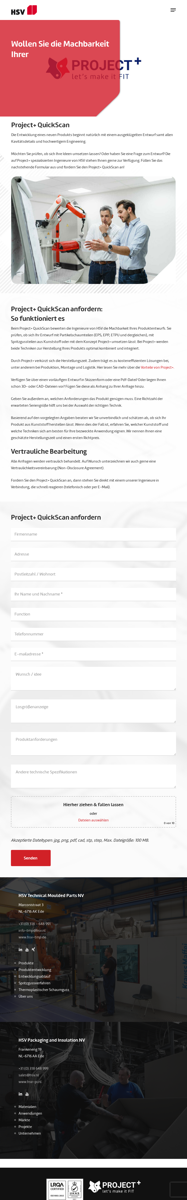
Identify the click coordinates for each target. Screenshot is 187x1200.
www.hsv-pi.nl (30, 1081)
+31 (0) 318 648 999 (33, 1068)
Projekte (25, 1126)
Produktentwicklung (35, 969)
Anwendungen (30, 1113)
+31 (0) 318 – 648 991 (35, 924)
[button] (173, 10)
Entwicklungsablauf (34, 976)
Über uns (26, 996)
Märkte (24, 1120)
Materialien (27, 1106)
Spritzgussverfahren (34, 983)
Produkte (26, 963)
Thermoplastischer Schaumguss (44, 989)
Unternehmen (30, 1133)
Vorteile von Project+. (157, 367)
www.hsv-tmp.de (32, 937)
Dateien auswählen (93, 820)
